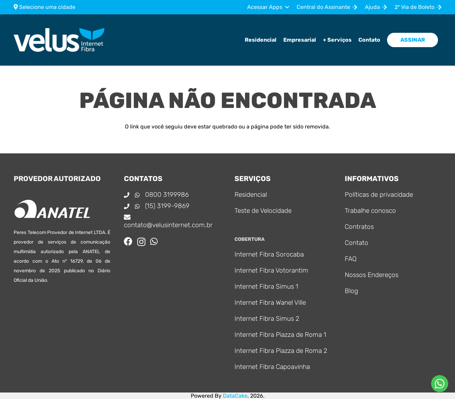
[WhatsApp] (154, 241)
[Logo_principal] (59, 40)
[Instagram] (141, 242)
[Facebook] (128, 241)
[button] (268, 7)
